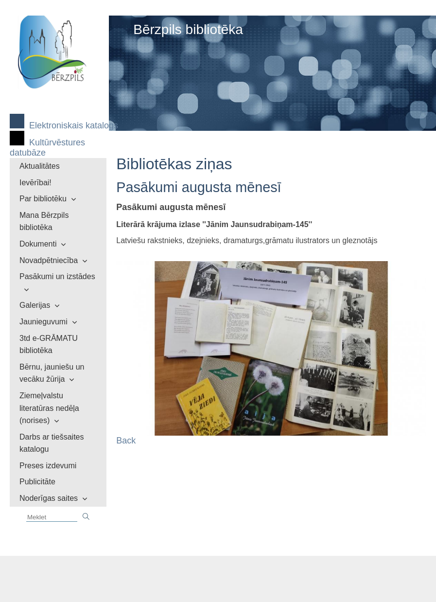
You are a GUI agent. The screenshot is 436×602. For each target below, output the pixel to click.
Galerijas (34, 305)
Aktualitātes (39, 166)
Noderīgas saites (48, 498)
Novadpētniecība (48, 260)
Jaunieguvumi (43, 322)
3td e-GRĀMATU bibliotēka (48, 344)
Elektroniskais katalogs (73, 125)
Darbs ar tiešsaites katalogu (51, 443)
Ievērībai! (35, 182)
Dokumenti (37, 244)
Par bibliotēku (43, 199)
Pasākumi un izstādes (57, 276)
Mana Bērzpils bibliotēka (44, 221)
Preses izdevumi (47, 465)
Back (126, 440)
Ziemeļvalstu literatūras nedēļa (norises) (49, 408)
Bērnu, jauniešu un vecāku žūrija (51, 373)
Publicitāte (37, 482)
